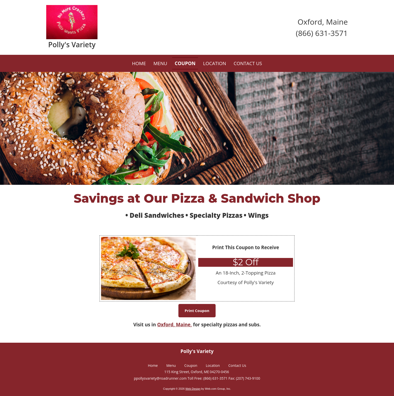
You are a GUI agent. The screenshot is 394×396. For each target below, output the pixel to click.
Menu (171, 365)
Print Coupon (197, 310)
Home (153, 365)
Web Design (193, 388)
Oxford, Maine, (174, 324)
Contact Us (237, 365)
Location (213, 365)
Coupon (190, 365)
